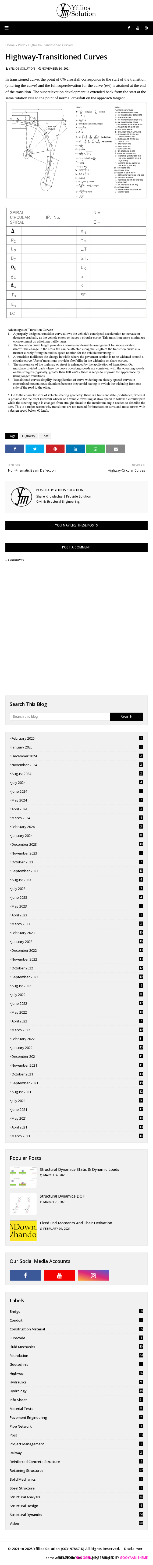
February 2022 (77, 1038)
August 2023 (77, 879)
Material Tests (76, 1408)
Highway (28, 436)
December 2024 (77, 756)
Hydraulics (76, 1382)
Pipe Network (76, 1426)
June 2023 (77, 897)
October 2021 (77, 1074)
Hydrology (76, 1391)
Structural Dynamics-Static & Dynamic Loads (79, 1169)
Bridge (76, 1311)
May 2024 (77, 800)
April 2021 (77, 1127)
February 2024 (77, 826)
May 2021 (77, 1118)
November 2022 (77, 959)
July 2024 (77, 782)
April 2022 (77, 1021)
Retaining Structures (76, 1470)
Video (76, 1523)
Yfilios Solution (22, 68)
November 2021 (77, 1065)
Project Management (76, 1444)
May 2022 (77, 1012)
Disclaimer (133, 1548)
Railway (76, 1452)
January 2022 (77, 1047)
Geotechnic (76, 1364)
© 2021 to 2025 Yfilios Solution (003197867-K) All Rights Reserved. (64, 1548)
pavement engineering (76, 1417)
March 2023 (77, 923)
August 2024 (77, 773)
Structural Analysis (76, 1497)
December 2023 (77, 844)
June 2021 (77, 1109)
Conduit (76, 1320)
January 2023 (77, 941)
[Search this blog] (60, 717)
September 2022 (77, 977)
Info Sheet (76, 1399)
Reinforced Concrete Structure (76, 1461)
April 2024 (77, 809)
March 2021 (77, 1136)
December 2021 (77, 1056)
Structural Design (76, 1505)
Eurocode (76, 1337)
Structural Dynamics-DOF (62, 1196)
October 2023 (77, 862)
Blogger (83, 1557)
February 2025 (77, 738)
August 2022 (77, 985)
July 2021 (77, 1100)
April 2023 (77, 915)
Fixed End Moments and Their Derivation (76, 1222)
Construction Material (76, 1329)
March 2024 (77, 817)
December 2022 (77, 950)
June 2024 (77, 791)
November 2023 (77, 853)
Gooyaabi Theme (134, 1557)
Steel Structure (76, 1488)
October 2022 (77, 968)
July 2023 (77, 888)
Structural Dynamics (76, 1514)
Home (10, 45)
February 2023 (77, 932)
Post (21, 45)
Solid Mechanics (76, 1479)
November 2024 (77, 764)
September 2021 (77, 1083)
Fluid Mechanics (76, 1346)
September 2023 (77, 870)
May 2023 (77, 906)
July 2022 (77, 994)
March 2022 (77, 1030)
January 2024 (77, 835)
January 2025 (77, 747)
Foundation (76, 1355)
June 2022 (77, 1003)
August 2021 (77, 1091)
